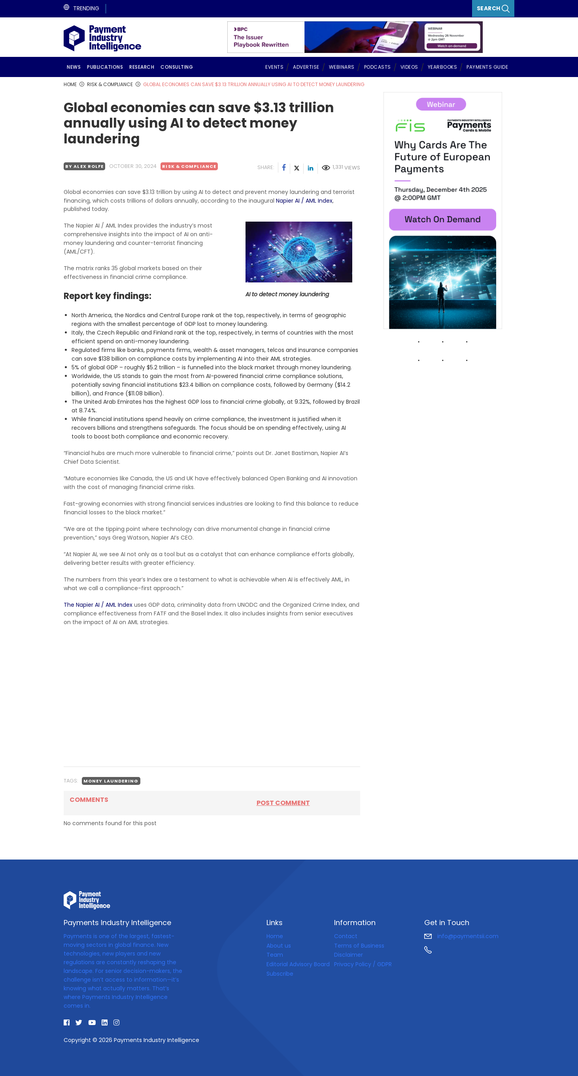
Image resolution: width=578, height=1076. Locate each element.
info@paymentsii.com (461, 936)
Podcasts (377, 67)
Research (141, 67)
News (74, 67)
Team (274, 955)
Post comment (283, 802)
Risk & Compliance (189, 166)
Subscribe (279, 974)
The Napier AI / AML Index (98, 605)
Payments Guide (487, 67)
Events (274, 67)
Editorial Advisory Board (298, 964)
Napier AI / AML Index (304, 201)
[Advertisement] (212, 704)
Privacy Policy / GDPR (363, 964)
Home (274, 936)
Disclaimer (348, 955)
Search (493, 8)
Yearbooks (442, 67)
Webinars (342, 67)
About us (278, 946)
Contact (345, 936)
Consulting (177, 67)
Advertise (306, 67)
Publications (105, 67)
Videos (409, 67)
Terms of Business (359, 946)
